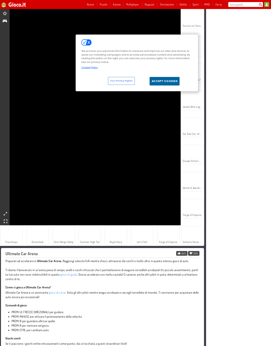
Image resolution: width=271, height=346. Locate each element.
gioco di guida (68, 274)
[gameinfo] (5, 21)
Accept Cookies (165, 81)
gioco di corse (57, 292)
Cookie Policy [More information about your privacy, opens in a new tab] (89, 67)
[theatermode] (5, 214)
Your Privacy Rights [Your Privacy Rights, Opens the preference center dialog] (121, 80)
